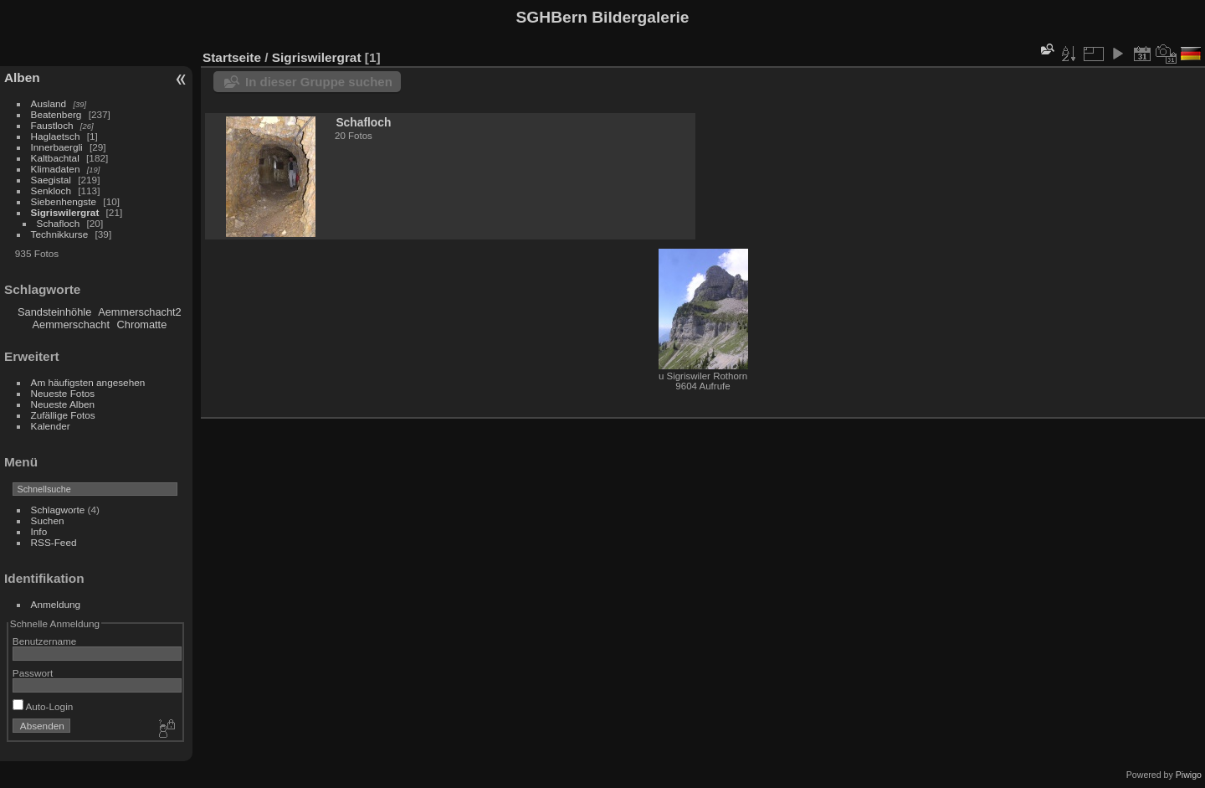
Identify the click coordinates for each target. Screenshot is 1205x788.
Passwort (33, 672)
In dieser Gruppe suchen (318, 82)
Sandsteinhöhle (54, 312)
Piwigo (1189, 775)
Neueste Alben (63, 404)
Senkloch (51, 190)
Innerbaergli (57, 147)
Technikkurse (60, 234)
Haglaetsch (55, 136)
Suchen (47, 520)
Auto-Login (43, 706)
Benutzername (45, 641)
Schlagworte (58, 509)
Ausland (49, 103)
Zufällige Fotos (63, 414)
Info (39, 531)
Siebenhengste (64, 201)
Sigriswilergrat (65, 212)
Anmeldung (56, 604)
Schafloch (58, 223)
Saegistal (51, 179)
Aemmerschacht (71, 324)
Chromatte (142, 324)
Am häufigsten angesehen (88, 382)
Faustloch (52, 125)
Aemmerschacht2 (140, 312)
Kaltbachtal (55, 157)
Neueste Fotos (63, 393)
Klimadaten (55, 168)
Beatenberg (56, 114)
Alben (22, 77)
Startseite (232, 57)
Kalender (50, 425)
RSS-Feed (54, 542)
